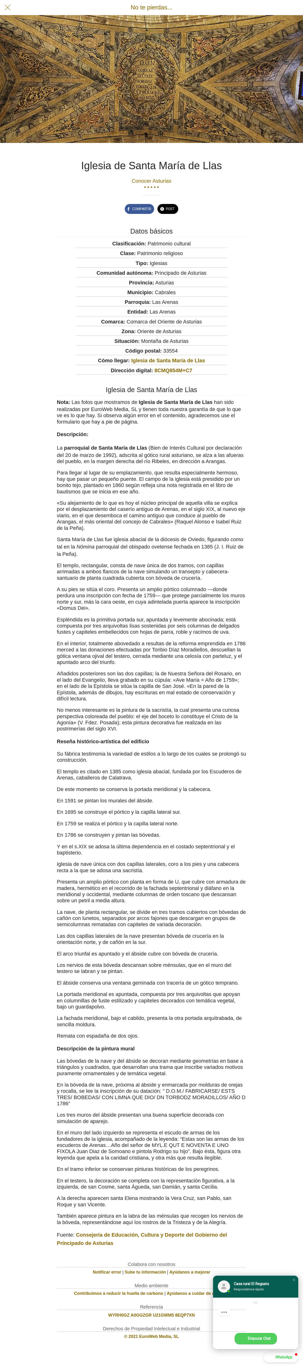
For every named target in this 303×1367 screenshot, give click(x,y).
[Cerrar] (7, 7)
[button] (294, 1280)
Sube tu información (145, 1272)
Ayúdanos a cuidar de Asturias (198, 1293)
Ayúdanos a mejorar (189, 1272)
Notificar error (107, 1272)
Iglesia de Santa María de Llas (168, 360)
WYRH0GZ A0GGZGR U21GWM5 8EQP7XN (151, 1315)
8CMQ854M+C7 (173, 370)
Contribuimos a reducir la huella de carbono (118, 1293)
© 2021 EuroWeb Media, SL (151, 1336)
